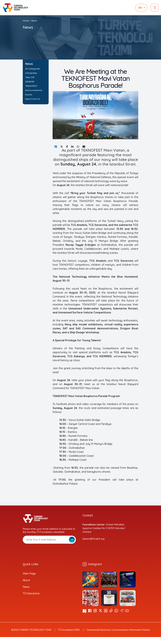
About (26, 580)
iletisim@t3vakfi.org (93, 538)
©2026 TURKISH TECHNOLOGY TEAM (31, 629)
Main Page (29, 573)
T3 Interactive (31, 593)
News (34, 20)
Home (26, 20)
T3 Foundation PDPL (69, 629)
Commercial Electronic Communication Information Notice (118, 629)
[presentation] (48, 551)
